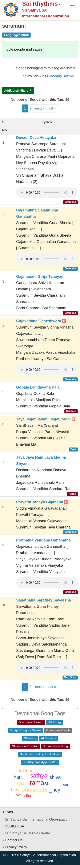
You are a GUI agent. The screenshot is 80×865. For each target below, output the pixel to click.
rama (37, 782)
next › (39, 108)
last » (52, 108)
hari (18, 777)
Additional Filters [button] (16, 90)
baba (16, 789)
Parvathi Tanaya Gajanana (42, 502)
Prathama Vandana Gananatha (43, 540)
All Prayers (48, 738)
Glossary (30, 738)
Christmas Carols (58, 730)
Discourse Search (31, 722)
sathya (39, 775)
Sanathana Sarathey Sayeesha (43, 600)
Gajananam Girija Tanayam (40, 276)
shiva (55, 777)
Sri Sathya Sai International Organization (37, 819)
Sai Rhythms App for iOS (40, 762)
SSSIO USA (14, 826)
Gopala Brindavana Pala (38, 387)
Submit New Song (55, 746)
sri (46, 783)
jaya (19, 783)
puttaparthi (34, 790)
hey (56, 790)
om (65, 784)
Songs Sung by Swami (25, 730)
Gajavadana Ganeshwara (41, 321)
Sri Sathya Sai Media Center (27, 833)
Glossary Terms (60, 76)
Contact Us (14, 840)
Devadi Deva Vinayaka (36, 138)
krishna (26, 770)
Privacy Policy (16, 847)
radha (26, 796)
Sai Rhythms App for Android (40, 754)
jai (50, 792)
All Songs (54, 722)
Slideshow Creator (25, 746)
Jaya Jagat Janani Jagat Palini (45, 419)
